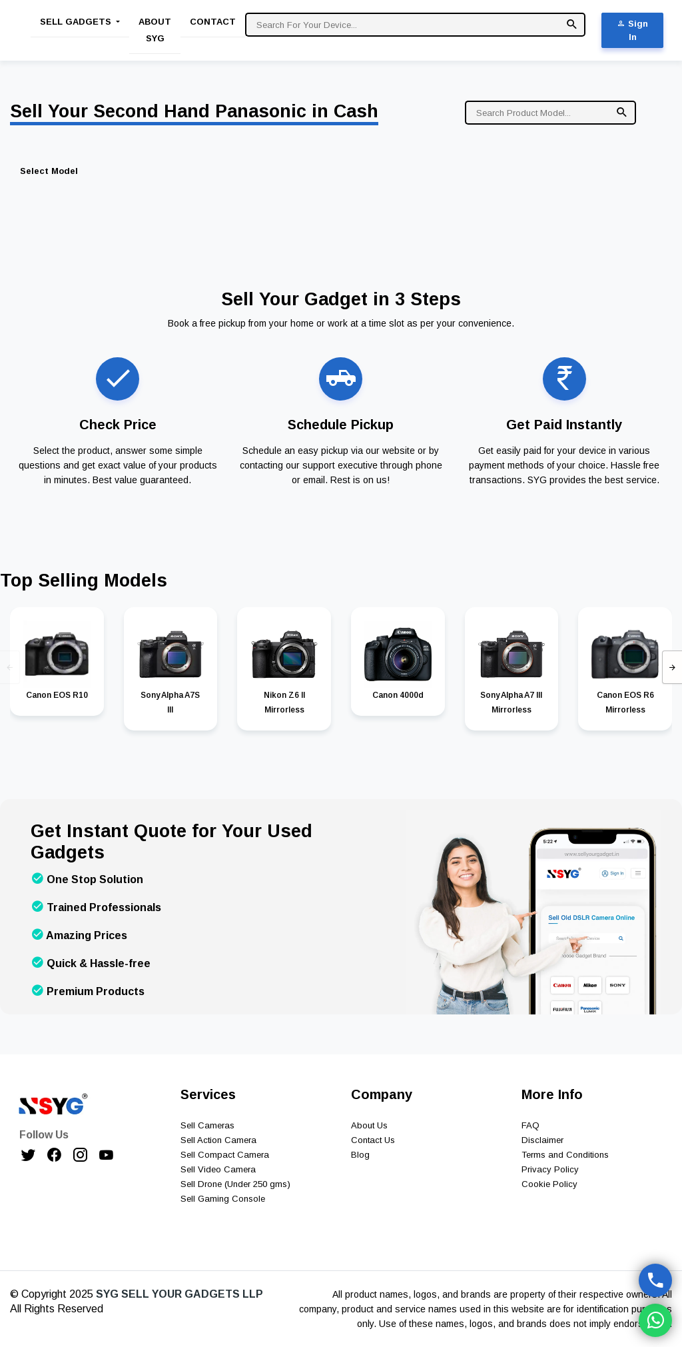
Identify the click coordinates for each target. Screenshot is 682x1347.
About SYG (155, 30)
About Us (369, 1125)
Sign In (632, 30)
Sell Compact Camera (224, 1155)
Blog (360, 1155)
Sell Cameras (207, 1125)
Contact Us (373, 1140)
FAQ (530, 1125)
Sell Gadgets (77, 22)
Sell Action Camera (218, 1140)
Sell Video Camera (218, 1169)
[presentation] (10, 667)
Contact (213, 22)
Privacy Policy (550, 1169)
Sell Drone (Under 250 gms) (235, 1184)
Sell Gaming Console (222, 1199)
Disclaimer (542, 1140)
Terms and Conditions (565, 1155)
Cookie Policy (549, 1184)
